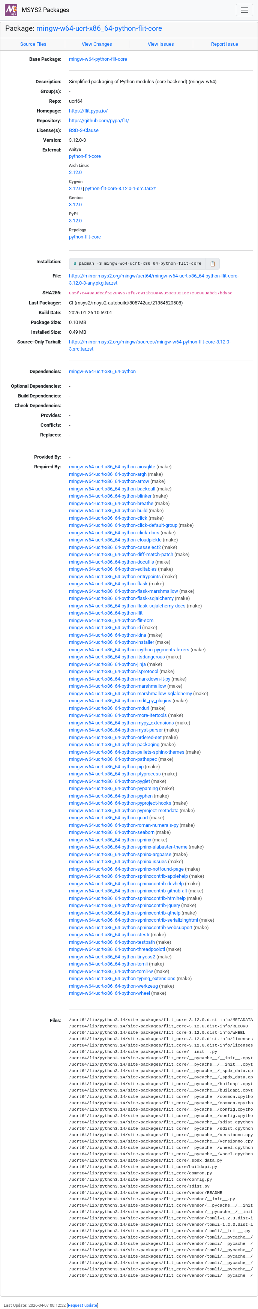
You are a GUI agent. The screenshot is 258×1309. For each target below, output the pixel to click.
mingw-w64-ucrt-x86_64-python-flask (108, 583)
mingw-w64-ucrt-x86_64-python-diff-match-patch (121, 554)
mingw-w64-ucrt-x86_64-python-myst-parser (116, 730)
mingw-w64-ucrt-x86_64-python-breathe (111, 503)
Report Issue (224, 44)
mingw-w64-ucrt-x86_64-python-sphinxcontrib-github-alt (128, 891)
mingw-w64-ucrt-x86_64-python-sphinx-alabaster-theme (128, 847)
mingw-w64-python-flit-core (98, 59)
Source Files (33, 44)
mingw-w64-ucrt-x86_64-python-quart (108, 817)
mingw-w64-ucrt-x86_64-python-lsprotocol (113, 671)
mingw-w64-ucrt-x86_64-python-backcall (112, 489)
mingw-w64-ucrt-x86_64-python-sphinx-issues (118, 861)
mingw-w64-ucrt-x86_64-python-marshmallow (117, 686)
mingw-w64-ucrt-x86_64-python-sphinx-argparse (120, 854)
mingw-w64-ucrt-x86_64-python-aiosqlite (112, 466)
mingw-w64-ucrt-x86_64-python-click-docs (114, 532)
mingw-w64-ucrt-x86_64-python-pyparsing (113, 788)
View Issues (161, 44)
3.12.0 (75, 172)
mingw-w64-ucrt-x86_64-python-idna (107, 635)
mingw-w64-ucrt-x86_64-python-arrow (109, 481)
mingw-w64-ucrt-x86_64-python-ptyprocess (115, 774)
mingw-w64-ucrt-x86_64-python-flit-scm (111, 620)
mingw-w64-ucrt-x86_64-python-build (108, 510)
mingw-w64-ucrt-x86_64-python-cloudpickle (115, 540)
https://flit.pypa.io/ (88, 111)
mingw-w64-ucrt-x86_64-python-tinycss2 (112, 957)
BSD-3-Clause (84, 130)
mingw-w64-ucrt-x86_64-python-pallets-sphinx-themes (126, 752)
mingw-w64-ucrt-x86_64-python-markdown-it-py (119, 679)
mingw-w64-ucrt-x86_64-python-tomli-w (111, 971)
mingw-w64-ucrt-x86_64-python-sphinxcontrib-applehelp (128, 876)
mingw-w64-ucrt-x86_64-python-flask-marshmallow (123, 591)
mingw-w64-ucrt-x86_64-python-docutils (111, 562)
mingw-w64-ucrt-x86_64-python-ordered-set (115, 737)
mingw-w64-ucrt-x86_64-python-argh (108, 474)
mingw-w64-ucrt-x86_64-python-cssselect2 (115, 547)
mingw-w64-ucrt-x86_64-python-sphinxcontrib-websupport (130, 927)
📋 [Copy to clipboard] (213, 264)
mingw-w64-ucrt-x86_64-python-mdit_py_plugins (120, 700)
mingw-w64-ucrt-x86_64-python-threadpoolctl (117, 949)
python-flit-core (85, 156)
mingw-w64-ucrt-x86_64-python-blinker (110, 496)
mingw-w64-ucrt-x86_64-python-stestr (109, 934)
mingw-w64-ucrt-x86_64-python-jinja (107, 664)
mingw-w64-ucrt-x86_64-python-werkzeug (113, 986)
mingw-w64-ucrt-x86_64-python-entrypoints (115, 576)
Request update (82, 1305)
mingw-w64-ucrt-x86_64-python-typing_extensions (122, 978)
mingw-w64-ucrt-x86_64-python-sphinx (110, 840)
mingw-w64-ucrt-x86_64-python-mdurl (109, 708)
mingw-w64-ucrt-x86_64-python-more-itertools (118, 715)
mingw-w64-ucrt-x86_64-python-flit (105, 613)
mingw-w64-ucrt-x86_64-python (102, 371)
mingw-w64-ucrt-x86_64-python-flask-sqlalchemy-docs (127, 606)
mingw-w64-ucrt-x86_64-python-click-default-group (123, 525)
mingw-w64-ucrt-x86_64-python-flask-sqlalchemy (121, 598)
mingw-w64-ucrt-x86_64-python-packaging (114, 744)
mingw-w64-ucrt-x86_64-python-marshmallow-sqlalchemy (130, 693)
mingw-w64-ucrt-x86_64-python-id (105, 627)
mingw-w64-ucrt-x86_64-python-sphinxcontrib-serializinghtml (133, 920)
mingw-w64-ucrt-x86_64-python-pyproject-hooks (120, 803)
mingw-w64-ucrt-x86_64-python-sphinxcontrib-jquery (124, 905)
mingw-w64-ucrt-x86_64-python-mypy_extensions (121, 723)
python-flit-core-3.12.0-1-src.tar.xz (120, 188)
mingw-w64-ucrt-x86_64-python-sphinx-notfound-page (126, 869)
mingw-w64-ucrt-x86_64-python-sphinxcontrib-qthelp (124, 913)
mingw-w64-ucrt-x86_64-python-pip (106, 766)
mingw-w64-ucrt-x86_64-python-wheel (109, 993)
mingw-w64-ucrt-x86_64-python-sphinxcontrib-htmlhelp (127, 898)
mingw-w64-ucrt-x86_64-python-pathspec (113, 759)
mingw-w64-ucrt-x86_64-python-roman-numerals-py (123, 825)
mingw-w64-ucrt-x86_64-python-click (108, 518)
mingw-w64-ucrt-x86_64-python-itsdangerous (117, 657)
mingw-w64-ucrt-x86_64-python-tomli (108, 964)
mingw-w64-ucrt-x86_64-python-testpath (112, 942)
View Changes (97, 44)
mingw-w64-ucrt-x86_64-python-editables (113, 569)
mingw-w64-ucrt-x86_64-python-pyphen (111, 796)
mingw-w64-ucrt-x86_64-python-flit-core (99, 28)
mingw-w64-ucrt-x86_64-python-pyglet (109, 781)
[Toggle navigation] (244, 10)
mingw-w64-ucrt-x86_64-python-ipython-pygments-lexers (129, 649)
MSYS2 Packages (37, 10)
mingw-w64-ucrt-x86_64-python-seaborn (111, 832)
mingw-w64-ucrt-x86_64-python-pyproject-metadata (123, 810)
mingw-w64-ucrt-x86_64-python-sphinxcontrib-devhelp (126, 883)
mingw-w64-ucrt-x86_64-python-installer (111, 642)
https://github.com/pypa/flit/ (99, 120)
